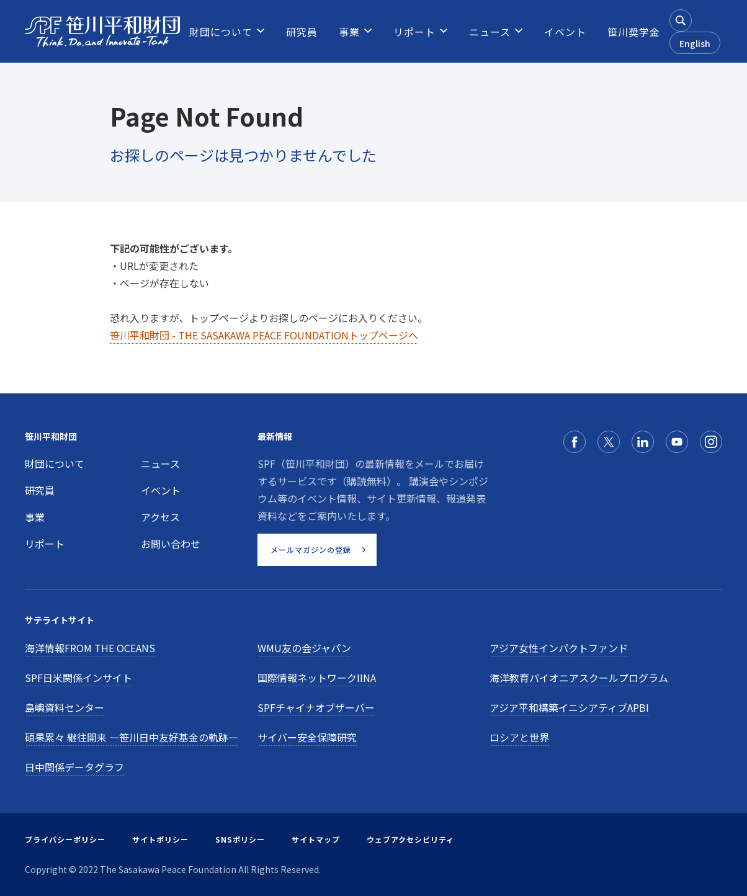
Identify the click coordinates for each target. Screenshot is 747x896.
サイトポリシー (160, 839)
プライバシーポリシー (65, 839)
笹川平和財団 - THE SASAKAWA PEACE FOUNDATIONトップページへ (264, 335)
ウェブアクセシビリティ (410, 839)
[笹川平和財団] (102, 31)
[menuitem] (221, 32)
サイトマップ (316, 839)
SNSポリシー (240, 839)
